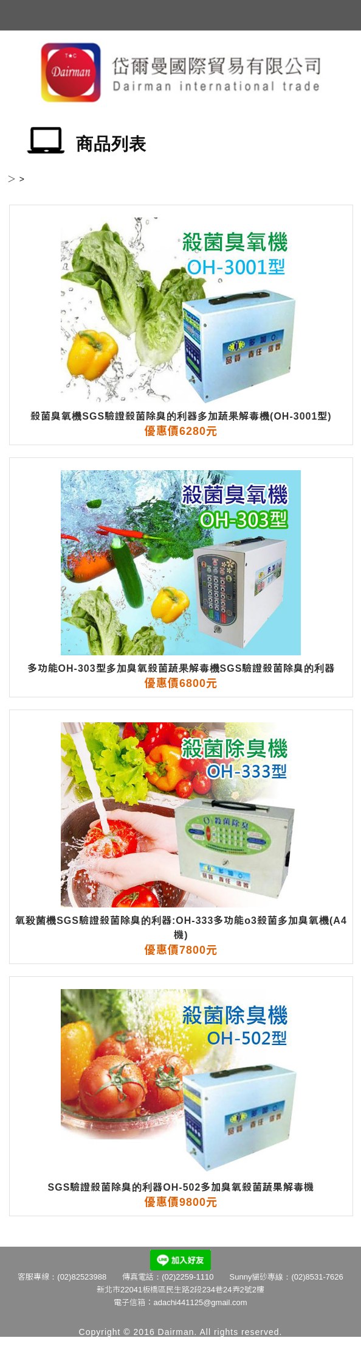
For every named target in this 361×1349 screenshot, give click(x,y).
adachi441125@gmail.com (200, 1302)
